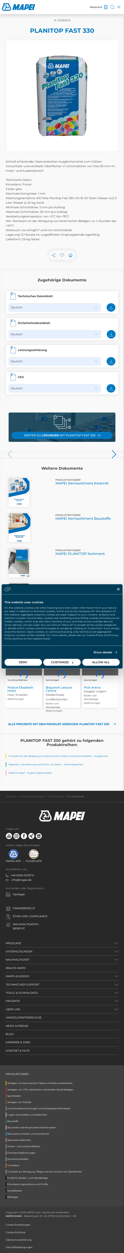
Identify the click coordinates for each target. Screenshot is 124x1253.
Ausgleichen (101, 756)
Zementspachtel (73, 764)
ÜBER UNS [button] (13, 1009)
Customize (62, 662)
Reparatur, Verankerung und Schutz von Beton (35, 764)
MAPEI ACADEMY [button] (17, 976)
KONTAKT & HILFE (18, 1050)
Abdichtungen (17, 772)
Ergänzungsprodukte (39, 772)
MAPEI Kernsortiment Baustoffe (83, 518)
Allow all (101, 662)
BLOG (10, 1034)
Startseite (11, 796)
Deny (23, 662)
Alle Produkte (56, 796)
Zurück (62, 20)
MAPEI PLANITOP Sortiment (80, 554)
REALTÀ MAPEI (16, 968)
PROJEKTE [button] (13, 1001)
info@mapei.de (21, 880)
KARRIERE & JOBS (18, 1042)
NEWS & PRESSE (17, 1026)
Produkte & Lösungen (32, 796)
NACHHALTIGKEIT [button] (17, 959)
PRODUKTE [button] (13, 943)
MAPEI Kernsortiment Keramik (82, 483)
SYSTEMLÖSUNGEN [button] (19, 951)
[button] (10, 454)
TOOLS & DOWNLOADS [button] (22, 992)
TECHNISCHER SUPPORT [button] (22, 984)
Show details (102, 652)
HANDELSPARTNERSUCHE (23, 1017)
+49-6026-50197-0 (22, 875)
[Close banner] (118, 589)
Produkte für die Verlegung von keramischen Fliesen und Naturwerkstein (50, 756)
